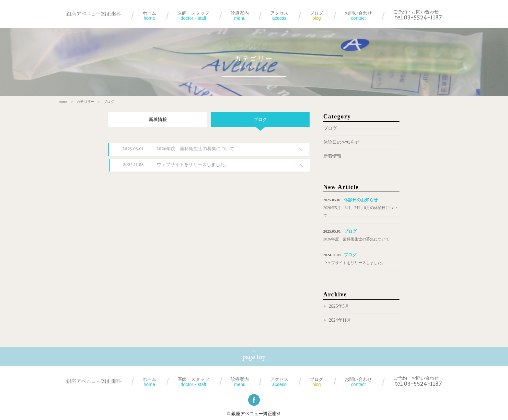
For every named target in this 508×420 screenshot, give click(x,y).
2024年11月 (340, 320)
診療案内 (240, 15)
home (59, 102)
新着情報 (153, 119)
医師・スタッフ (193, 15)
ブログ (316, 15)
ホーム (149, 15)
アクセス (279, 15)
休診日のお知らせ (341, 142)
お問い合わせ (358, 15)
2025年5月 (339, 306)
